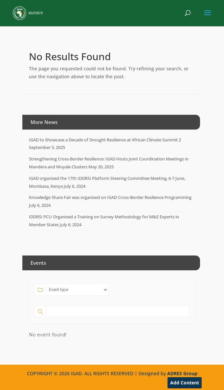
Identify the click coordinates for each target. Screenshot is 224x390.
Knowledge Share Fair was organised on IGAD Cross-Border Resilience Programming (110, 197)
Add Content (184, 382)
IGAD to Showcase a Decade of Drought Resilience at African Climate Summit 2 (105, 140)
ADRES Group (182, 373)
